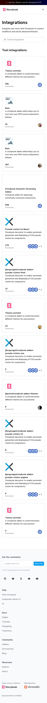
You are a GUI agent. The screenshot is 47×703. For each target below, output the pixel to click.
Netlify (19, 695)
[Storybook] (29, 579)
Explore (5, 667)
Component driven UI (11, 599)
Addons (5, 644)
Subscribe (39, 563)
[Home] (10, 10)
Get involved (7, 648)
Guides (5, 617)
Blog (4, 653)
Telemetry (7, 630)
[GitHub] (5, 579)
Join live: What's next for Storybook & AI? (23, 2)
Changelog (6, 626)
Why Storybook (9, 594)
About (5, 671)
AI (3, 603)
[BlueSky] (13, 579)
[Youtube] (37, 579)
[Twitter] (21, 579)
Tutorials (6, 621)
